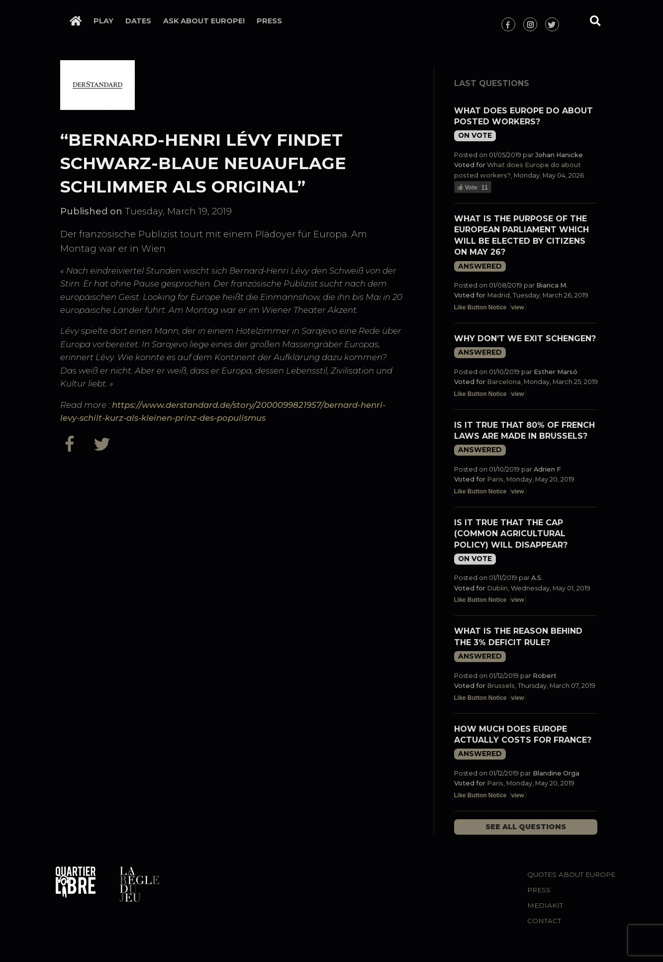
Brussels (501, 685)
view (517, 307)
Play (103, 20)
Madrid (498, 295)
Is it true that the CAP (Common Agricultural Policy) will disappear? (511, 534)
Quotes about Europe (571, 874)
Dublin (497, 588)
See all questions (525, 826)
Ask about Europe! (204, 20)
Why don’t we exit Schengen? (525, 338)
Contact (544, 921)
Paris (495, 479)
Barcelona (504, 381)
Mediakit (545, 905)
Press (269, 20)
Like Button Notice (480, 307)
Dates (138, 20)
